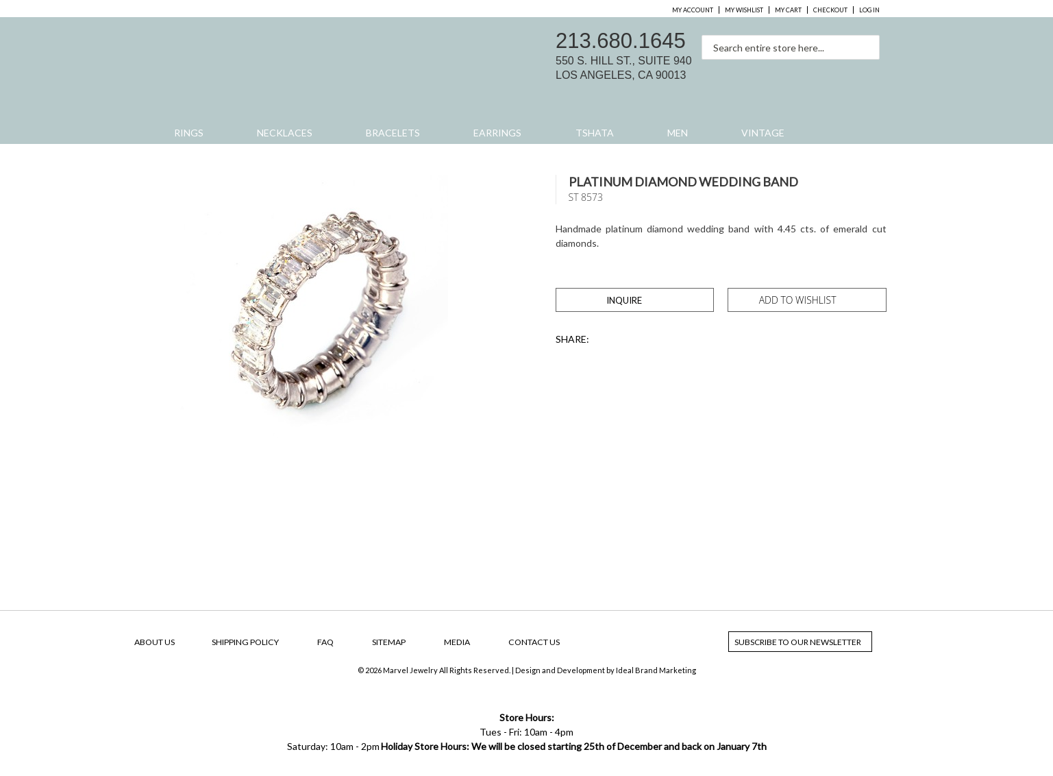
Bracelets (393, 132)
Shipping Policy (245, 642)
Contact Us (534, 642)
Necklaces (284, 132)
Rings (188, 132)
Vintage (762, 132)
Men (677, 132)
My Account (692, 10)
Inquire (624, 300)
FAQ (325, 642)
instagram (840, 73)
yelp (869, 73)
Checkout (830, 10)
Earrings (497, 132)
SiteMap (389, 642)
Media (457, 642)
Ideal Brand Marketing (656, 670)
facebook (811, 73)
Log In (869, 10)
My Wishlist (744, 10)
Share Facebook (634, 340)
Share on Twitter (608, 340)
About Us (154, 642)
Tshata (594, 132)
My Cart (788, 10)
